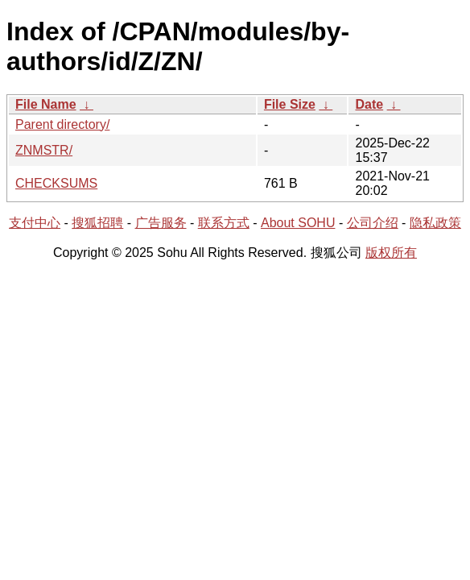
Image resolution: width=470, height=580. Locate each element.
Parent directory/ (62, 124)
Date (369, 104)
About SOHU (298, 223)
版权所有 (391, 252)
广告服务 (161, 223)
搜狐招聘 (97, 223)
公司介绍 (372, 223)
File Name (45, 104)
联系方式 (223, 223)
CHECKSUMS (56, 183)
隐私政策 (435, 223)
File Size (289, 104)
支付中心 (34, 223)
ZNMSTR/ (43, 150)
